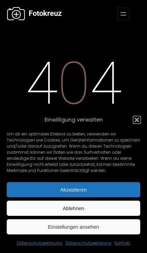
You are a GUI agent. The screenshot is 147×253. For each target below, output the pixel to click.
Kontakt (122, 243)
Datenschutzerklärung (39, 243)
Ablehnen (73, 208)
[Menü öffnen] (123, 14)
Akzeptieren (73, 190)
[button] (137, 120)
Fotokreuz (44, 13)
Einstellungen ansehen (73, 227)
